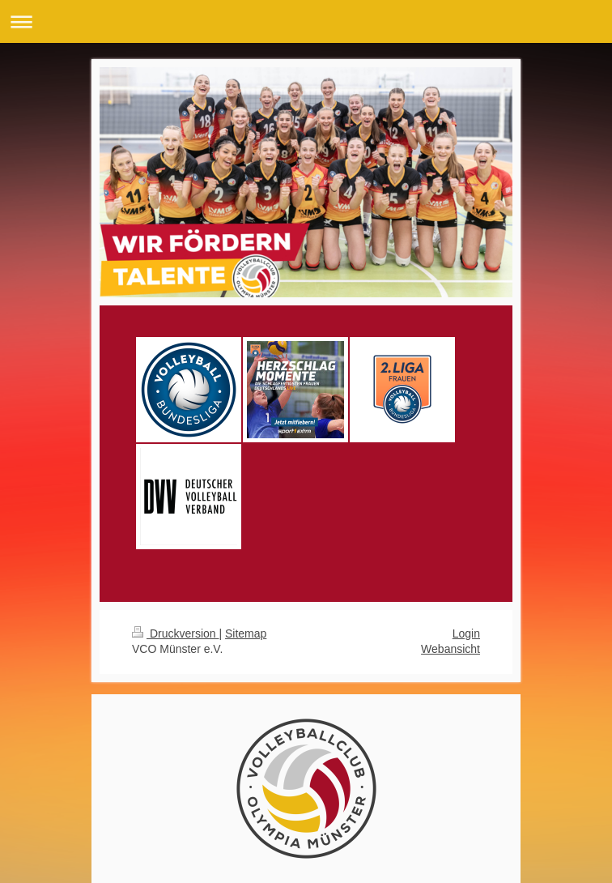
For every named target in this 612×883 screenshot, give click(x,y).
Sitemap (245, 633)
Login (466, 633)
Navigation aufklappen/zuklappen (306, 21)
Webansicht (450, 648)
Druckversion (175, 633)
